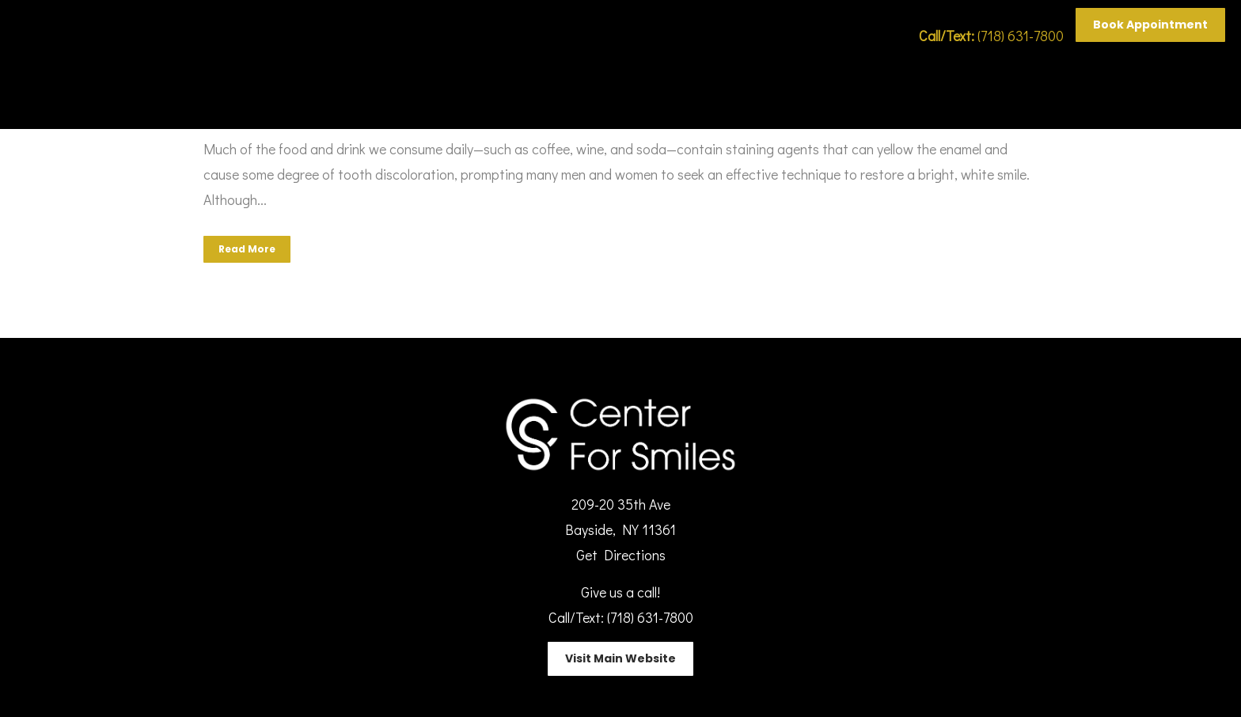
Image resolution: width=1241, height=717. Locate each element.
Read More (246, 249)
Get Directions (621, 554)
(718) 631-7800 (991, 35)
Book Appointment (1150, 24)
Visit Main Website (620, 658)
